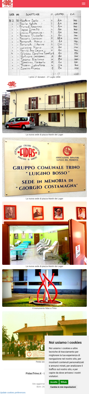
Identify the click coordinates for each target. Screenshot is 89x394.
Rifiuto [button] (64, 382)
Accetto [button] (54, 382)
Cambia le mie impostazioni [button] (63, 387)
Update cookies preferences (12, 392)
